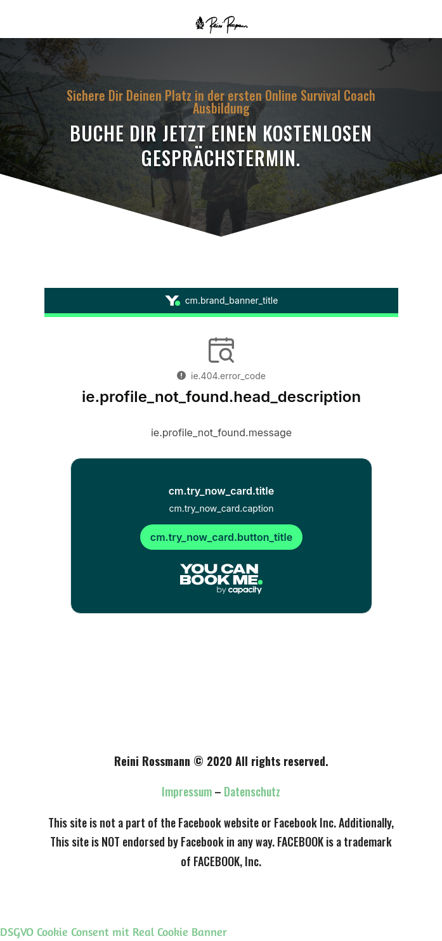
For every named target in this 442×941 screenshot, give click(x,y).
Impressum (187, 791)
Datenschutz (252, 791)
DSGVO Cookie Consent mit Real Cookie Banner (113, 931)
